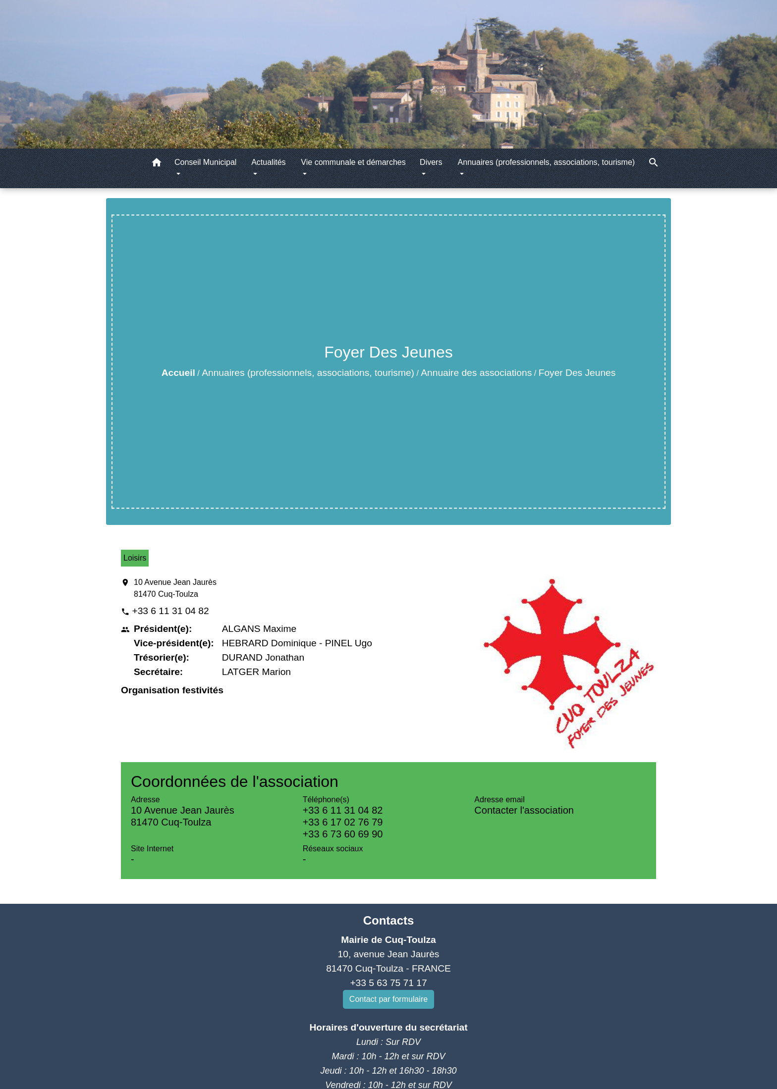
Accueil (178, 372)
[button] (156, 164)
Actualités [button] (268, 162)
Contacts (388, 920)
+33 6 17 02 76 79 (343, 822)
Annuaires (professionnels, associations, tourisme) (308, 372)
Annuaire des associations (476, 372)
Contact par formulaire (388, 999)
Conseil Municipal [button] (205, 162)
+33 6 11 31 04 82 (170, 611)
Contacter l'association (524, 810)
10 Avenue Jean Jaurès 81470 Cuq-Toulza (175, 588)
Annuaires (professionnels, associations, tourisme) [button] (546, 162)
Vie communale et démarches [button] (353, 162)
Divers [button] (431, 162)
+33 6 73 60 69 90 (343, 834)
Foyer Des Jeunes (577, 372)
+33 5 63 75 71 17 (388, 983)
